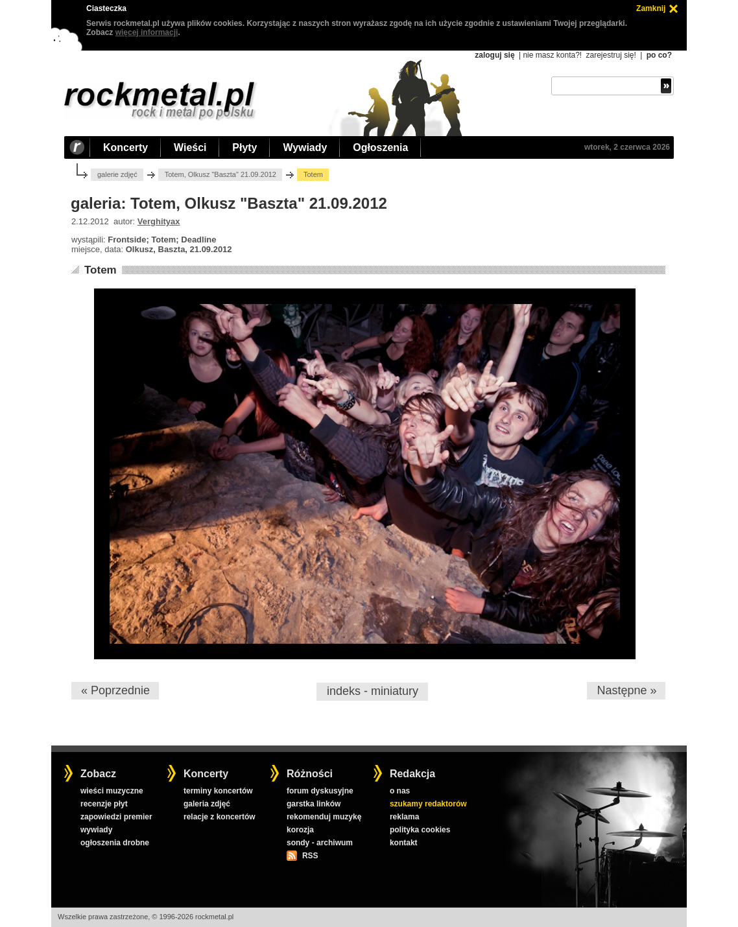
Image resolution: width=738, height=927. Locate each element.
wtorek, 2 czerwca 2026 (627, 147)
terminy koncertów (218, 790)
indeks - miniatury (372, 691)
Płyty (244, 147)
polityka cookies (420, 829)
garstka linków (313, 803)
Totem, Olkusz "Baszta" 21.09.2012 (220, 174)
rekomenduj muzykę (324, 816)
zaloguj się (494, 55)
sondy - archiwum (320, 842)
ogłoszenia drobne (114, 842)
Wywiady (305, 147)
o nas (400, 790)
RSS (310, 855)
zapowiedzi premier (116, 816)
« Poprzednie (115, 690)
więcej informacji (146, 32)
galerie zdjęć (117, 174)
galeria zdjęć (207, 803)
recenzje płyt (104, 803)
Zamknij (650, 8)
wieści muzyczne (111, 790)
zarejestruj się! (611, 55)
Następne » (626, 690)
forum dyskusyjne (320, 790)
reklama (404, 816)
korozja (300, 829)
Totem (100, 270)
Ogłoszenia (380, 147)
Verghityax (158, 221)
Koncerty (125, 147)
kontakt (404, 842)
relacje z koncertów (220, 816)
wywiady (96, 829)
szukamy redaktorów (428, 803)
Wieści (190, 147)
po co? (659, 55)
